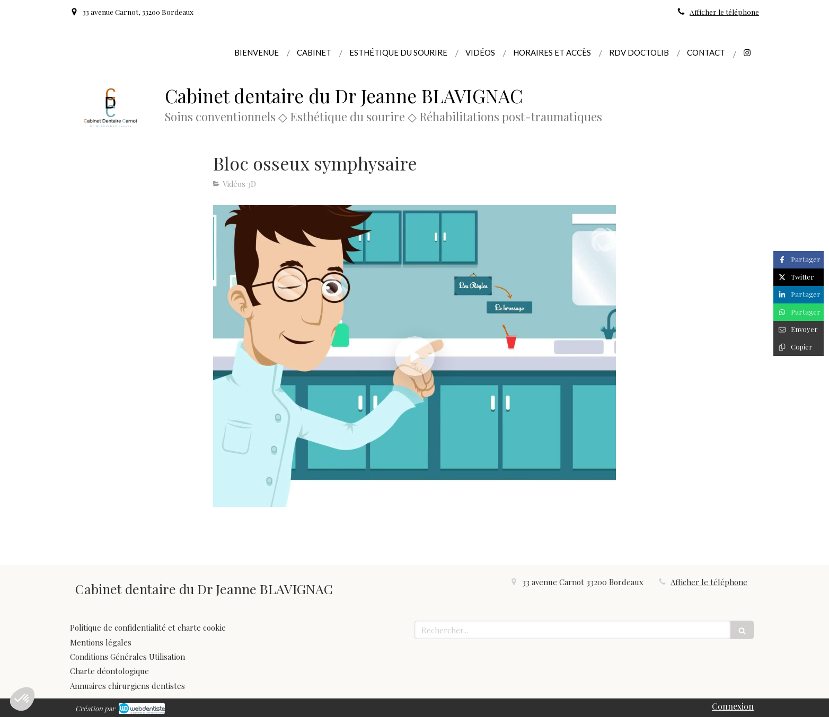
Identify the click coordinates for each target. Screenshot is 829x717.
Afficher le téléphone (724, 11)
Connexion (733, 706)
